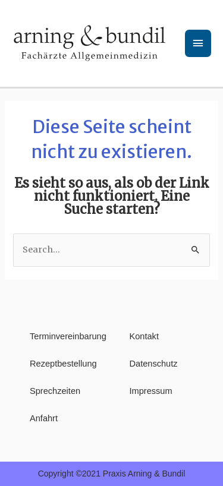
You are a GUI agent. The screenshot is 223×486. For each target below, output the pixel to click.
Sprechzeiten (55, 391)
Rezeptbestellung (62, 363)
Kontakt (144, 336)
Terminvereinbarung (62, 336)
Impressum (151, 391)
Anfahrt (44, 418)
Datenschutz (154, 363)
